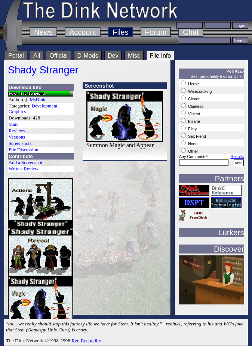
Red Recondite (86, 340)
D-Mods (87, 55)
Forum (156, 32)
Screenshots (20, 143)
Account (82, 32)
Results (237, 156)
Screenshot (99, 86)
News (43, 32)
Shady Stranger (43, 70)
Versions (17, 137)
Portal (16, 55)
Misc (134, 55)
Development (44, 106)
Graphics (17, 111)
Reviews (17, 130)
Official (58, 55)
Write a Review (24, 169)
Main (14, 124)
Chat (191, 32)
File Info (160, 55)
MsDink (38, 99)
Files (120, 32)
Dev (113, 55)
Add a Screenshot (25, 162)
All (36, 55)
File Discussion (23, 149)
